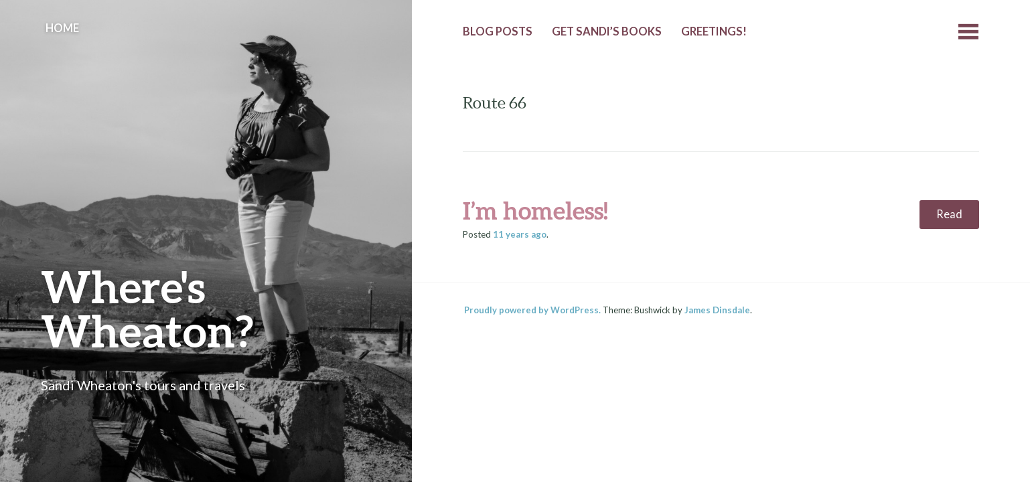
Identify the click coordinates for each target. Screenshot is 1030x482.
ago (519, 234)
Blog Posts (497, 31)
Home (62, 28)
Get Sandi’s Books (607, 31)
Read (949, 214)
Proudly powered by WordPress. (532, 310)
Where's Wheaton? (147, 308)
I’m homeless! (535, 210)
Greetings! (714, 31)
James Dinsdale (717, 310)
